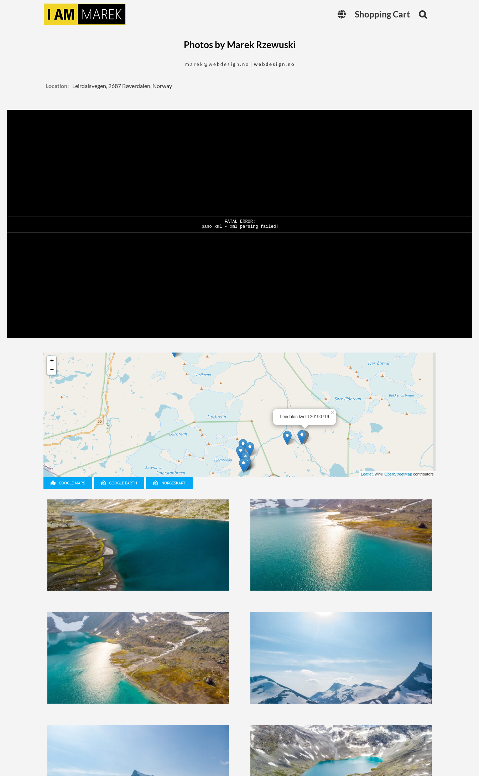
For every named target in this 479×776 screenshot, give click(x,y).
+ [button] (52, 360)
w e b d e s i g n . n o (274, 64)
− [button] (52, 370)
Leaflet (367, 474)
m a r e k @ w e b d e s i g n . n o (216, 64)
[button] (423, 14)
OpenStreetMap (398, 474)
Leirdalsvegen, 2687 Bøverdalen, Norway (122, 85)
